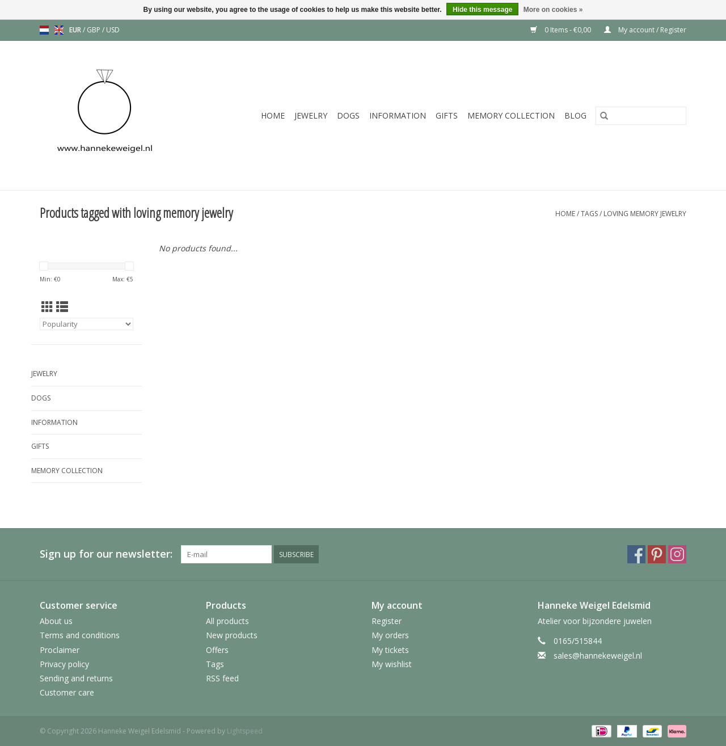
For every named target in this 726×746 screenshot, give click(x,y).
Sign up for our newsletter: (106, 554)
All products (227, 621)
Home (273, 115)
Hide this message (482, 10)
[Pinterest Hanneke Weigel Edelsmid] (657, 554)
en (59, 30)
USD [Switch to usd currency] (113, 30)
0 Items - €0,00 (561, 30)
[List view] (62, 307)
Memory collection (511, 115)
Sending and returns (76, 678)
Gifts (447, 115)
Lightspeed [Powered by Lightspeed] (245, 731)
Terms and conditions (80, 635)
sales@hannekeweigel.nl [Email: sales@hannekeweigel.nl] (598, 655)
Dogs (348, 115)
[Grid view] (47, 307)
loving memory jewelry (644, 213)
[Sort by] (86, 324)
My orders (390, 635)
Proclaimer (59, 649)
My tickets (390, 649)
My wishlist (392, 664)
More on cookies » (553, 10)
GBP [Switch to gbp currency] (94, 30)
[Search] (641, 116)
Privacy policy (64, 664)
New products (232, 635)
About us (56, 621)
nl (44, 30)
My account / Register (645, 30)
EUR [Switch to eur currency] (76, 30)
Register (387, 621)
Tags (589, 213)
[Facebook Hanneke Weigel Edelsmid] (636, 554)
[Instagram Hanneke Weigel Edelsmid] (677, 554)
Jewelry (310, 115)
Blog (575, 115)
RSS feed (222, 678)
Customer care (67, 692)
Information (397, 115)
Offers (217, 649)
